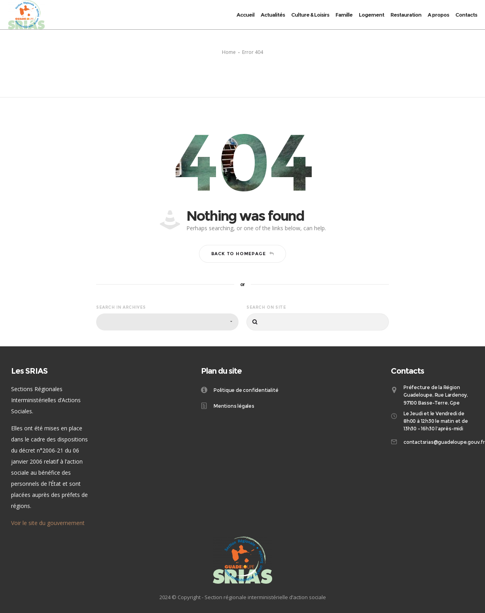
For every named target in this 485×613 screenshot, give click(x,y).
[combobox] (167, 321)
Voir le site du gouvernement (48, 523)
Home (229, 52)
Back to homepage (242, 253)
